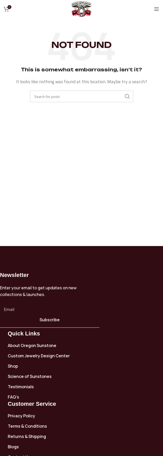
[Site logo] (82, 8)
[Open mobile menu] (156, 9)
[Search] (81, 96)
